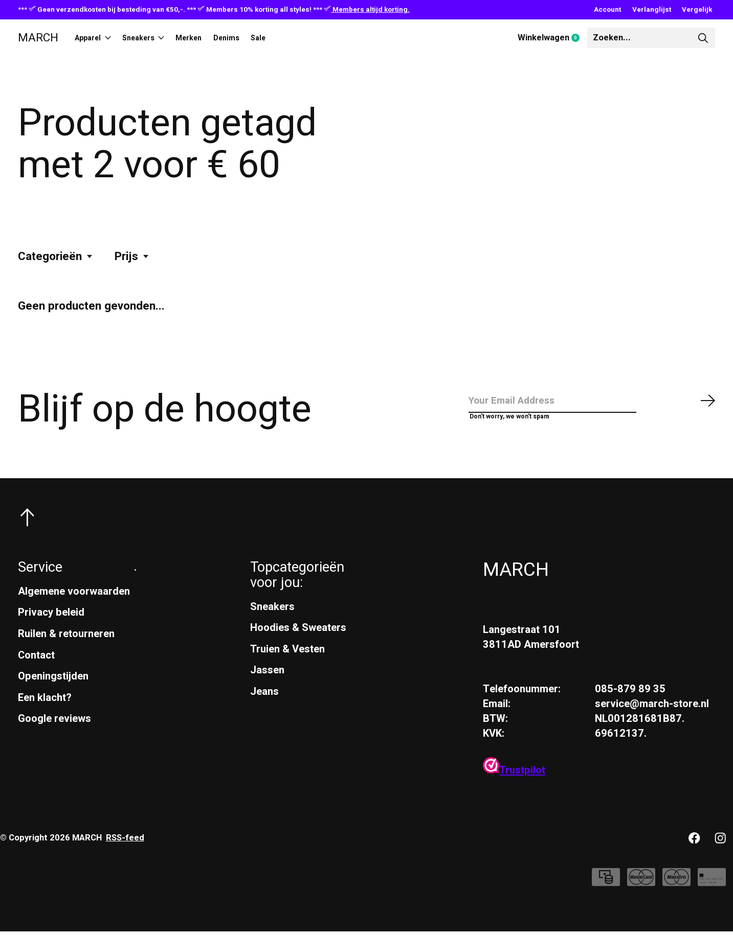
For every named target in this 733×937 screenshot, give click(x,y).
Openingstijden (53, 681)
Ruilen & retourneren (66, 639)
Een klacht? (45, 703)
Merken (212, 38)
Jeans (264, 697)
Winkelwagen (552, 38)
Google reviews (54, 724)
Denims (258, 38)
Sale (296, 38)
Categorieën (56, 256)
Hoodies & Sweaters (298, 633)
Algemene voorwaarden (74, 597)
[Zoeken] (651, 38)
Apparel (98, 38)
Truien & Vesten (287, 654)
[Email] (592, 403)
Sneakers (158, 38)
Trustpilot (514, 775)
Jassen (267, 675)
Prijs (132, 256)
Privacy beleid (51, 618)
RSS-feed (125, 843)
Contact (36, 660)
